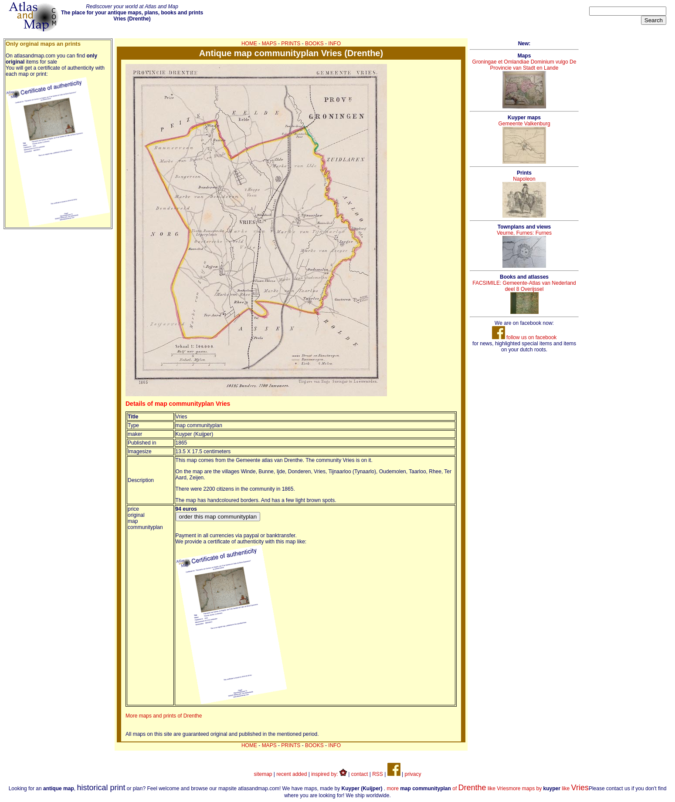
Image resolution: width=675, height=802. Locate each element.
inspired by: (329, 774)
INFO (334, 43)
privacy (412, 774)
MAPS (269, 43)
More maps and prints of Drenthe (164, 716)
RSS (377, 774)
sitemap (263, 774)
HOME (249, 43)
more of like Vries (448, 788)
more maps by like (549, 788)
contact (359, 774)
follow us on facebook (524, 337)
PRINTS (290, 43)
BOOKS (314, 43)
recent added (291, 774)
